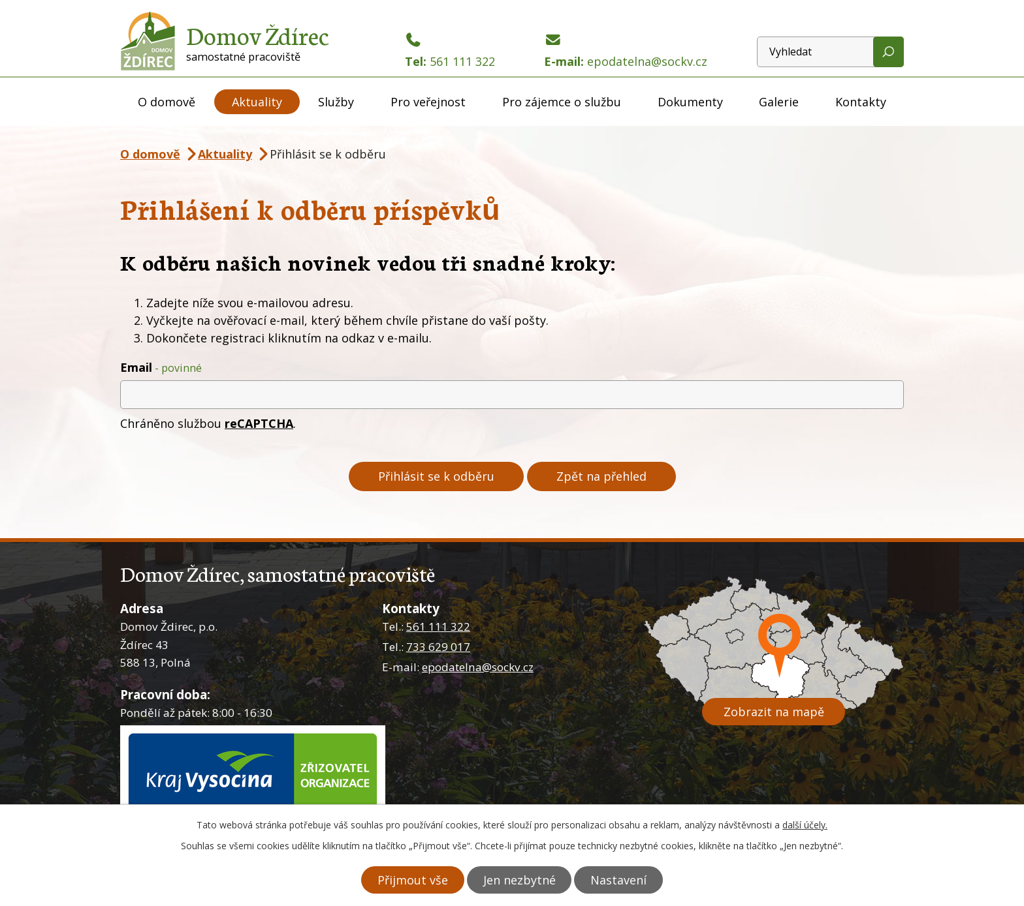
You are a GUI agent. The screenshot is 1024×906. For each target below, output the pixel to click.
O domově (166, 102)
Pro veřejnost (428, 102)
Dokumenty (690, 102)
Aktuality (257, 102)
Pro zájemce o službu (561, 102)
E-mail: (625, 51)
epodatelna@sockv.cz (478, 666)
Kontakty (860, 102)
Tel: (450, 51)
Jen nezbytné (519, 880)
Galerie (779, 102)
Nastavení (622, 880)
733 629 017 (438, 646)
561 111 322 (438, 626)
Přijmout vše (410, 880)
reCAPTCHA (259, 423)
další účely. (804, 825)
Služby (336, 102)
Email (161, 367)
